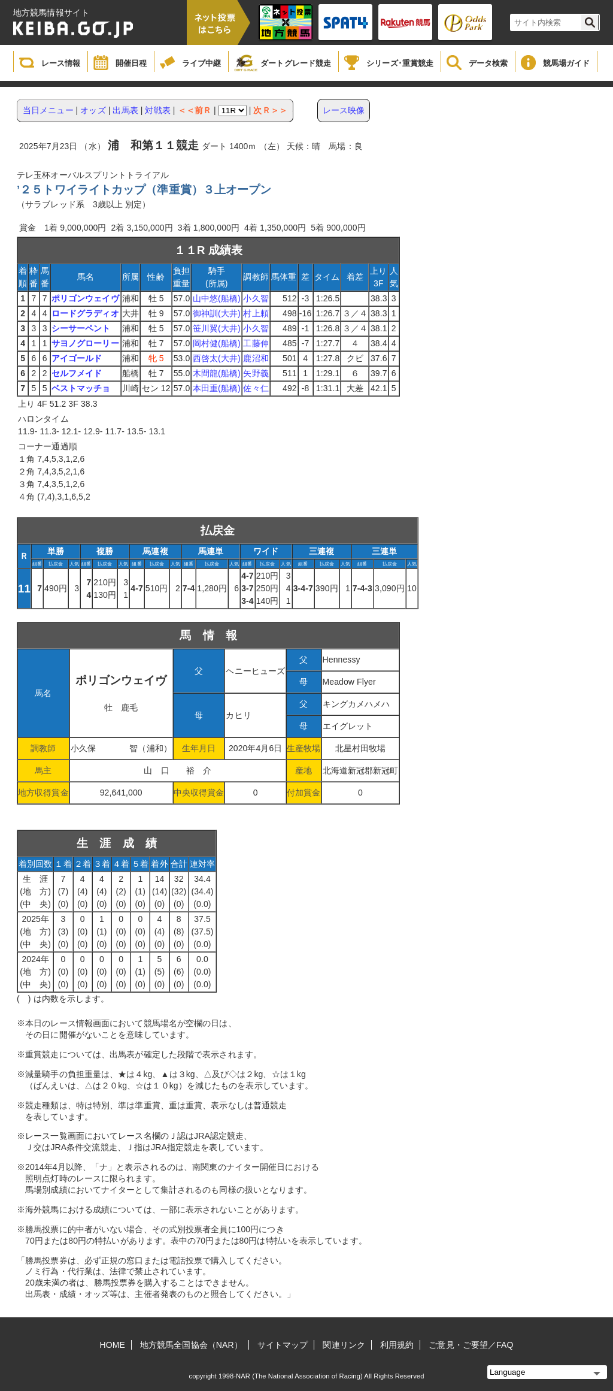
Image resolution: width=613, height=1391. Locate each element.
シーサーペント (81, 328)
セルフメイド (76, 373)
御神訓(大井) (217, 313)
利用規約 (397, 1345)
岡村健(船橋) (217, 343)
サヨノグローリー (85, 343)
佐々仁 (255, 388)
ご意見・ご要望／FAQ (471, 1345)
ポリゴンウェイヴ (85, 298)
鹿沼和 (255, 358)
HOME (112, 1345)
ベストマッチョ (81, 388)
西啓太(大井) (217, 358)
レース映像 (344, 110)
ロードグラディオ (85, 313)
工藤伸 (255, 343)
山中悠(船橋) (217, 298)
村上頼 (255, 313)
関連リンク (344, 1345)
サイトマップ (282, 1345)
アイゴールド (76, 358)
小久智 (255, 298)
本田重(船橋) (217, 388)
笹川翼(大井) (217, 328)
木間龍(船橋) (217, 373)
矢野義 (255, 373)
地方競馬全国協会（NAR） (191, 1345)
